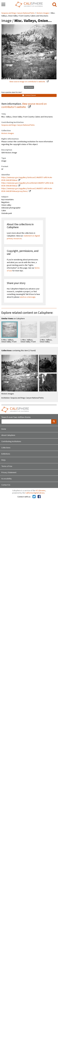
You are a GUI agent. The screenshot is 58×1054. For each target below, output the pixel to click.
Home (3, 429)
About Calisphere (8, 435)
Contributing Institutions (11, 441)
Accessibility (6, 478)
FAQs (3, 460)
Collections (5, 447)
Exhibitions (5, 454)
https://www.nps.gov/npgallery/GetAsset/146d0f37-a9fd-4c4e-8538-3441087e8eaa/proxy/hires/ (26, 190)
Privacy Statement (8, 472)
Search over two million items (16, 417)
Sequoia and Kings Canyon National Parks (18, 13)
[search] (54, 4)
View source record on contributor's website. (24, 105)
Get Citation (29, 87)
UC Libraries (40, 490)
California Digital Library (35, 493)
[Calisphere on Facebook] (39, 496)
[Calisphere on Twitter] (34, 496)
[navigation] (3, 4)
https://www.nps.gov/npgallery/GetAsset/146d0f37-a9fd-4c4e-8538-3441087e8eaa (26, 179)
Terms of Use (6, 466)
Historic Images (43, 13)
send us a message (27, 297)
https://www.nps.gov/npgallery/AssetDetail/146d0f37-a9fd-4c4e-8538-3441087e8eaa (27, 184)
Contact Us (5, 485)
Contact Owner (29, 95)
